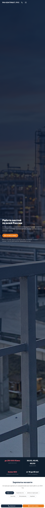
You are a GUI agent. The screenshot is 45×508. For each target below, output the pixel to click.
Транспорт (12, 496)
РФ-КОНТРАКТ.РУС (10, 2)
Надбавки (32, 496)
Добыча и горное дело (33, 493)
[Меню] (25, 2)
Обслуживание (22, 496)
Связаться (11, 506)
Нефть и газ (9, 493)
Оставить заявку (10, 235)
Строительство (20, 493)
